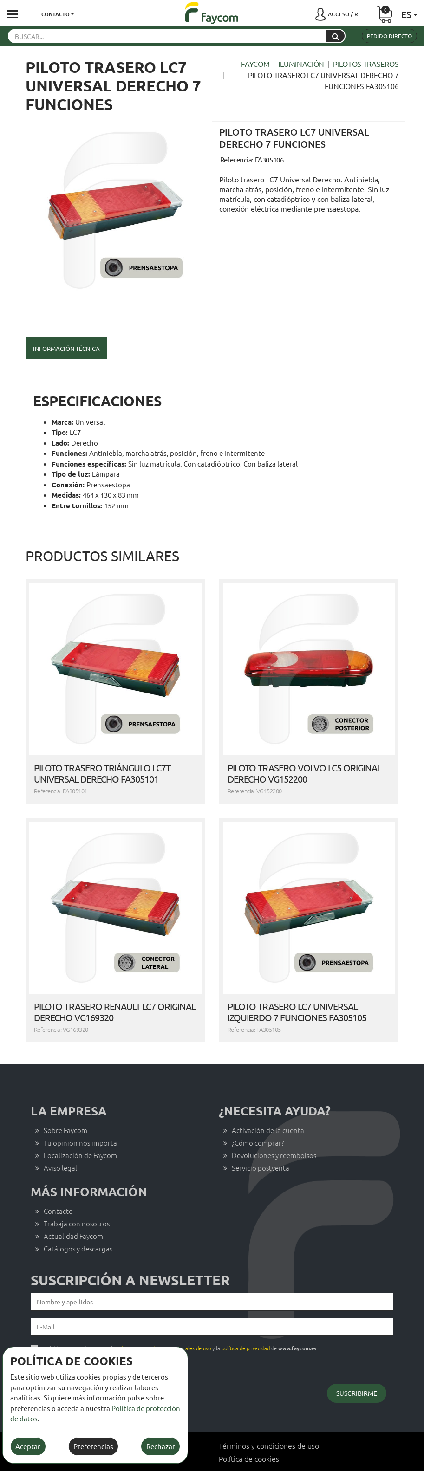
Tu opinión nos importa (80, 1116)
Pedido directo (389, 35)
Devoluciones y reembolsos (274, 1129)
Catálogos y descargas (78, 1222)
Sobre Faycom (65, 1104)
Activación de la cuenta (268, 1104)
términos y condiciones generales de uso (165, 1322)
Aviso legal (60, 1142)
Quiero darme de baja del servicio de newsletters (93, 1336)
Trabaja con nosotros (77, 1197)
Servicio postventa (260, 1142)
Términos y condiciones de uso (269, 1419)
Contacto (58, 1185)
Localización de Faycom (80, 1129)
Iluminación (301, 63)
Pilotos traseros (365, 63)
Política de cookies (249, 1432)
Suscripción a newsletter (130, 1254)
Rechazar (160, 1446)
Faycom (255, 63)
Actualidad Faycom (73, 1210)
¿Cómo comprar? (258, 1116)
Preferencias (93, 1446)
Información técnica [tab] (66, 348)
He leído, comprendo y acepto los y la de (179, 1322)
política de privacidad (246, 1322)
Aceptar (27, 1446)
